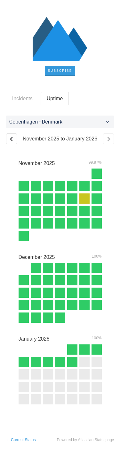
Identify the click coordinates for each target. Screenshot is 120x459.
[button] (60, 71)
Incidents (22, 98)
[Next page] (108, 138)
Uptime (55, 98)
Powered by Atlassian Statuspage (85, 440)
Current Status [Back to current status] (21, 440)
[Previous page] (11, 138)
